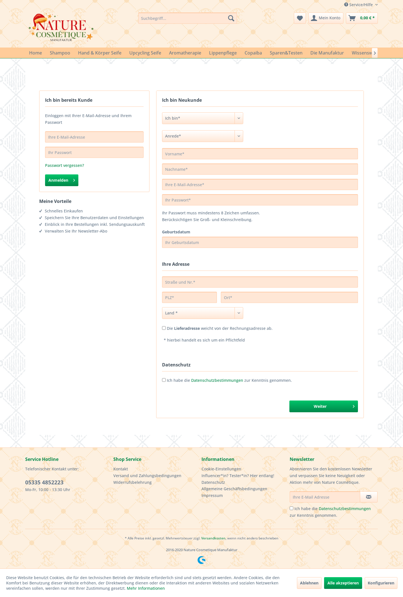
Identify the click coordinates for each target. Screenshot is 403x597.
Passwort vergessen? (64, 165)
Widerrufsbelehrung (132, 482)
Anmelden (61, 179)
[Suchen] (231, 18)
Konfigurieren (381, 583)
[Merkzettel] (300, 18)
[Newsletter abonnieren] (369, 497)
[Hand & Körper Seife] (99, 53)
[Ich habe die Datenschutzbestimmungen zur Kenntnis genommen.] (291, 508)
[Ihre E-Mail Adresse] (325, 497)
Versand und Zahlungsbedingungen (147, 475)
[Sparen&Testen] (286, 53)
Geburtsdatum (176, 231)
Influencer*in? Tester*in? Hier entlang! (238, 475)
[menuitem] (187, 18)
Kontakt (120, 469)
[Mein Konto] (325, 18)
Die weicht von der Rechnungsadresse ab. (220, 328)
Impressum (212, 495)
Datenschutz (213, 482)
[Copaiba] (253, 53)
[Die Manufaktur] (327, 53)
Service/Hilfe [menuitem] (359, 4)
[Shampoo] (60, 53)
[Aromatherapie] (185, 53)
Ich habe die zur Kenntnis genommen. (229, 380)
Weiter (334, 405)
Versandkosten (213, 538)
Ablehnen (309, 583)
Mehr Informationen (146, 588)
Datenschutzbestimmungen (217, 380)
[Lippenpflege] (223, 53)
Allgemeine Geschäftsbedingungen (234, 488)
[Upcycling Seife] (145, 53)
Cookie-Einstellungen (221, 469)
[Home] (35, 53)
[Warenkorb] (362, 18)
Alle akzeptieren (343, 583)
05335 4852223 (44, 482)
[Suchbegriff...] (187, 18)
